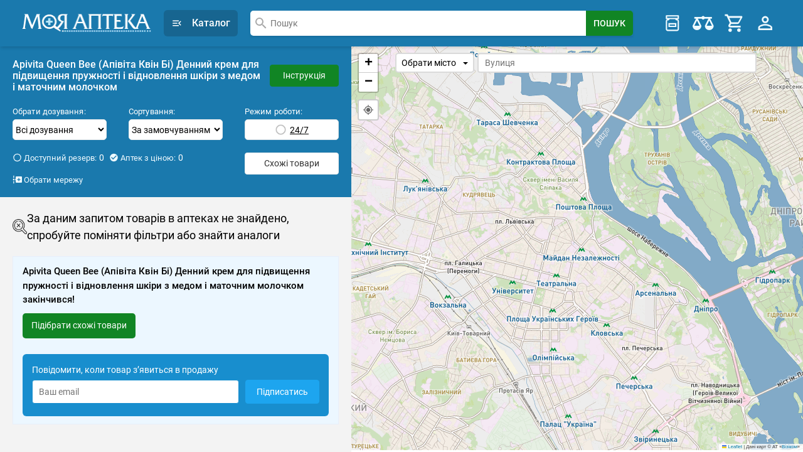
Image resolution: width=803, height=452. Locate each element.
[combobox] (418, 23)
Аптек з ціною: (146, 158)
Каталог (200, 23)
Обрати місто (435, 63)
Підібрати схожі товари (79, 325)
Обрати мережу (48, 180)
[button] (368, 63)
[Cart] (734, 23)
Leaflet (732, 448)
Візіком (789, 448)
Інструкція (304, 75)
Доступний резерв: (58, 158)
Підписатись (282, 392)
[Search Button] (609, 23)
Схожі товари (291, 163)
